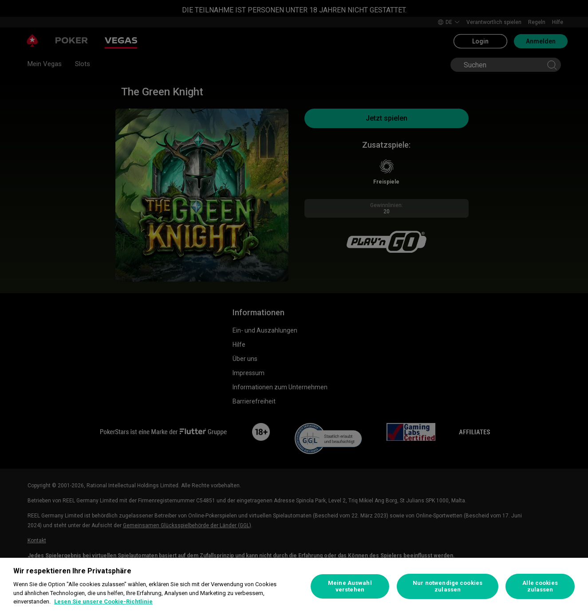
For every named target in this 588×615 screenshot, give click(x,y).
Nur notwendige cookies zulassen (447, 586)
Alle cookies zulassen (540, 586)
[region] (294, 586)
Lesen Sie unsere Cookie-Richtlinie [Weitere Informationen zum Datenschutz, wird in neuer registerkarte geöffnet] (103, 601)
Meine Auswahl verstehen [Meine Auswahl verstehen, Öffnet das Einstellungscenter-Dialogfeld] (350, 586)
